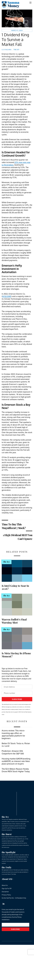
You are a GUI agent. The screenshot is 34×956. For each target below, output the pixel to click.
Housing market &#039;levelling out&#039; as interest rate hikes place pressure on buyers (16, 761)
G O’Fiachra (6, 50)
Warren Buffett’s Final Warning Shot (14, 621)
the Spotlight (8, 852)
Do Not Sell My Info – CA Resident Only (14, 898)
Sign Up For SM (6, 888)
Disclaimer (5, 891)
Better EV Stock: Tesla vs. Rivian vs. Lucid (16, 744)
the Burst (7, 834)
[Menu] (30, 2)
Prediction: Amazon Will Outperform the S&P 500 (13, 752)
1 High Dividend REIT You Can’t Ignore (17, 536)
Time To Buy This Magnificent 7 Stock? (14, 526)
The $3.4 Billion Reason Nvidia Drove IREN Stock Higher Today (16, 770)
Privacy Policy (6, 895)
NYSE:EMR (6, 296)
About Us (5, 885)
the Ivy (5, 816)
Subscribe (17, 699)
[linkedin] (3, 903)
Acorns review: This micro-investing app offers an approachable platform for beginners (13, 734)
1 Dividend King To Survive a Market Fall (15, 39)
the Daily (6, 867)
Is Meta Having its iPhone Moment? (16, 655)
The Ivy (16, 50)
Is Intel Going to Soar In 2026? (15, 587)
